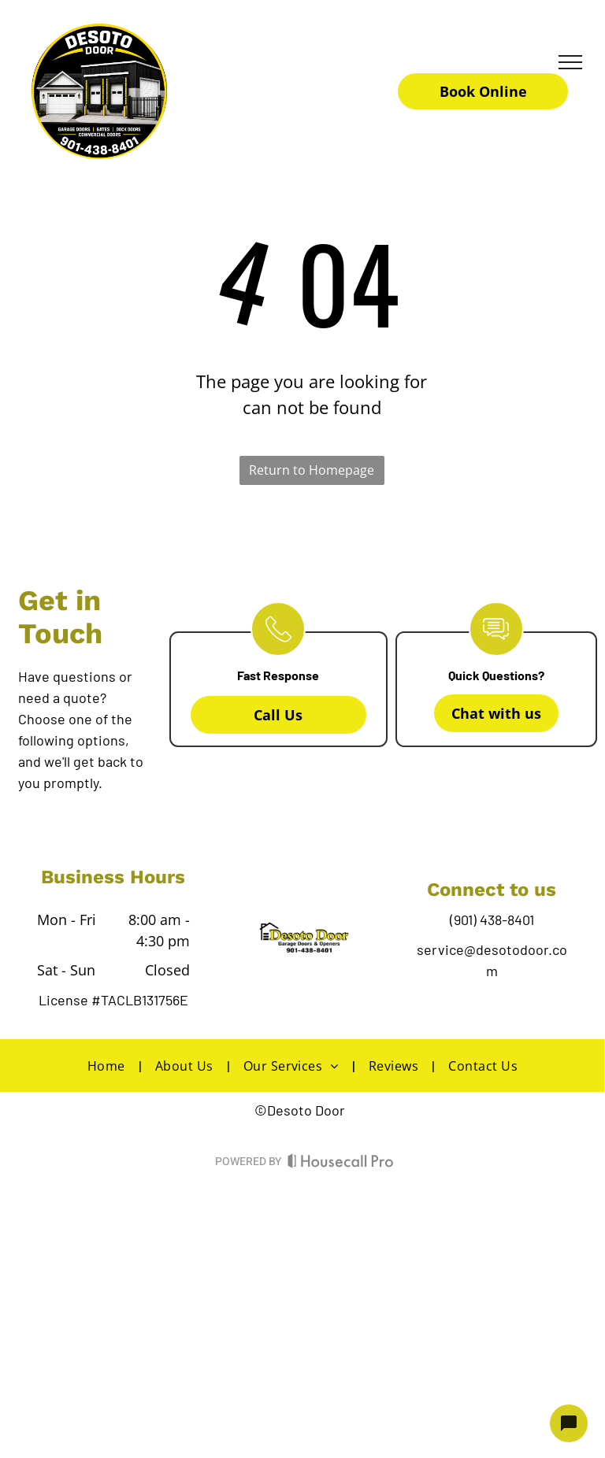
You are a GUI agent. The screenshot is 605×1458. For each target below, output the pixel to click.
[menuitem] (109, 1065)
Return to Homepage (311, 470)
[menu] (570, 62)
